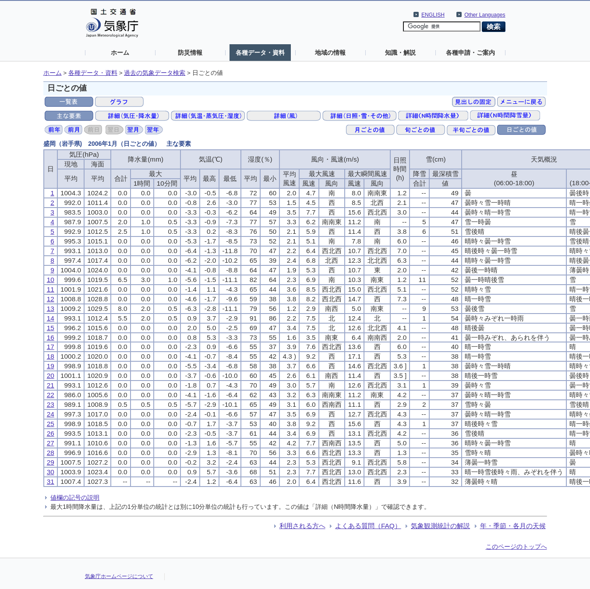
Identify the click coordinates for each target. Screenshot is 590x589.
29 (50, 462)
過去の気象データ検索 (154, 73)
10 (50, 279)
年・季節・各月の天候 (513, 525)
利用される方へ (302, 525)
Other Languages (484, 15)
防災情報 (190, 52)
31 (50, 481)
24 (50, 414)
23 (50, 404)
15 (50, 328)
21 (50, 385)
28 (50, 452)
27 (50, 443)
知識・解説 (400, 52)
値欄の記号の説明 (74, 497)
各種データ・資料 (260, 52)
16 (50, 337)
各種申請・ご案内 (470, 52)
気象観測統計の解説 (440, 525)
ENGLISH (433, 15)
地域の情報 (330, 52)
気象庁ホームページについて (119, 576)
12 (50, 299)
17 (50, 346)
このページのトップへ (516, 546)
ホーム (120, 52)
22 (50, 395)
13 (50, 308)
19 (50, 366)
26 (50, 433)
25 (50, 423)
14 (50, 318)
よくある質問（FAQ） (368, 525)
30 (50, 472)
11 (50, 289)
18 (50, 356)
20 (50, 375)
